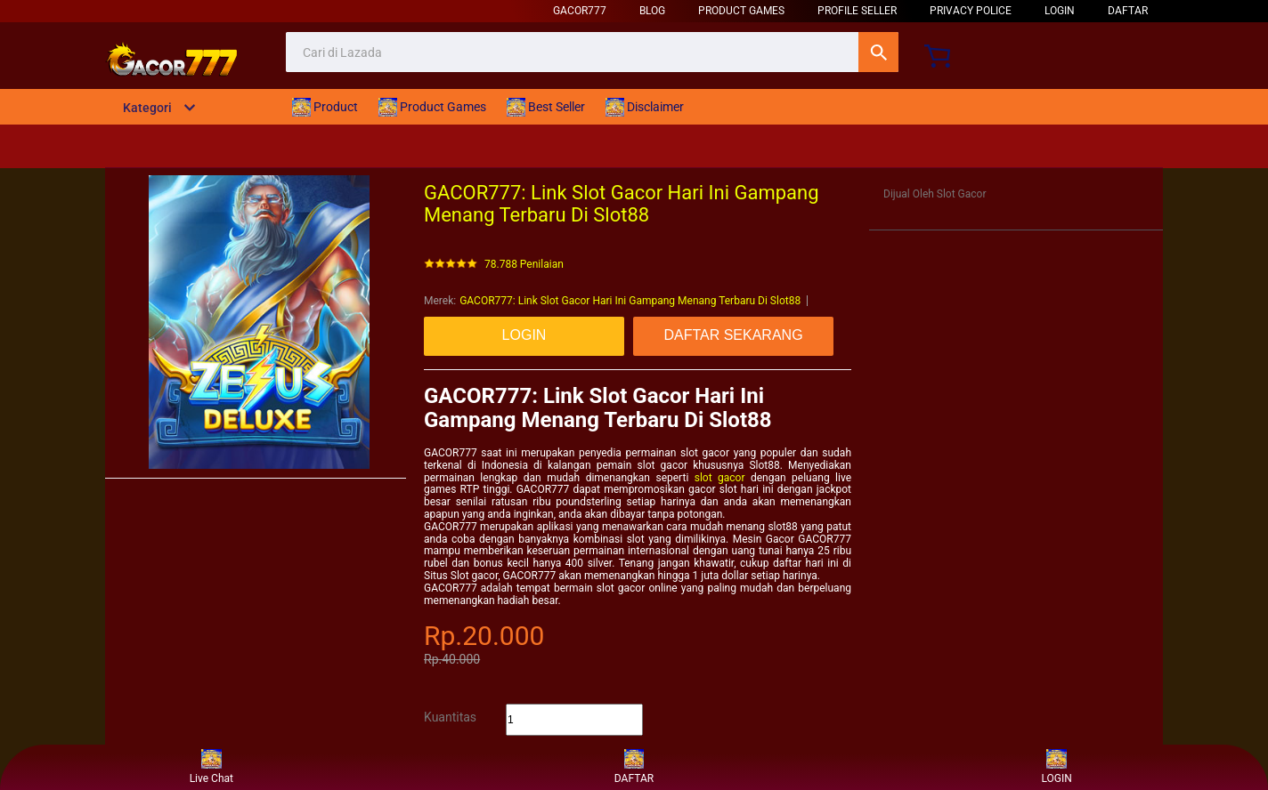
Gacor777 (579, 10)
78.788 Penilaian (524, 264)
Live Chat (211, 767)
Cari (878, 52)
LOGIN (1059, 10)
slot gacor (720, 478)
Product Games (741, 10)
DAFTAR (1128, 10)
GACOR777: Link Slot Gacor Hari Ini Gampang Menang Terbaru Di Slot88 (630, 300)
